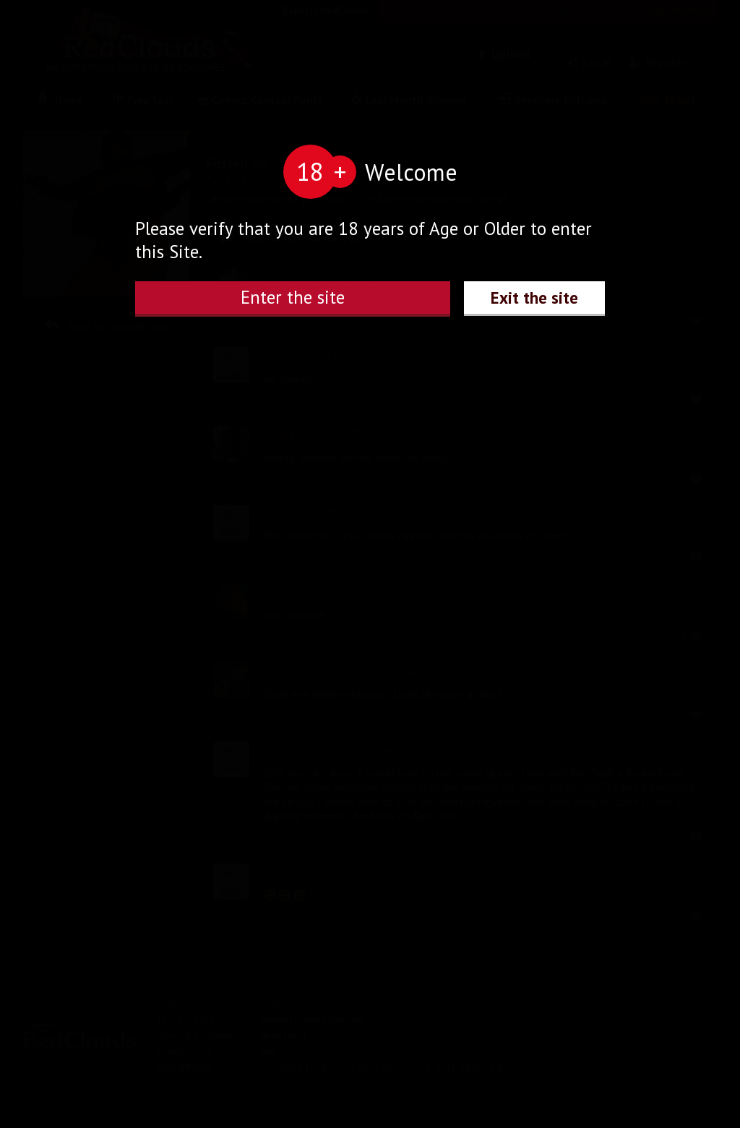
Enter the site (293, 297)
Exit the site (534, 297)
